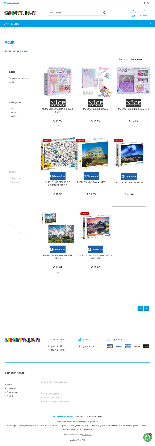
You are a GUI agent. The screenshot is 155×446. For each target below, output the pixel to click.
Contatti (10, 406)
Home (9, 395)
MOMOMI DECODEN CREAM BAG (133, 109)
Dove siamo (12, 402)
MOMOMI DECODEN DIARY (95, 109)
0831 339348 (13, 2)
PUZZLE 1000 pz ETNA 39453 (129, 192)
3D (12, 119)
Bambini (14, 127)
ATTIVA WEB (87, 425)
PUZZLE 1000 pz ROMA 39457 (91, 186)
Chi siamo (11, 398)
